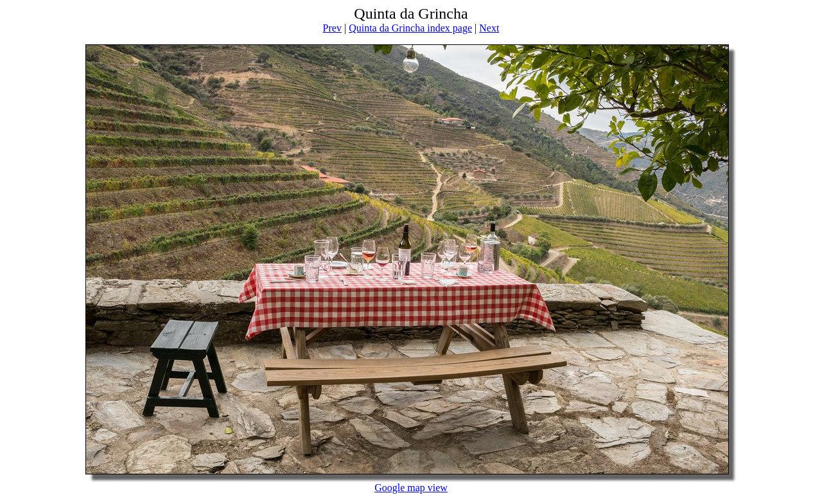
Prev (332, 27)
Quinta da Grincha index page (410, 27)
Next (489, 27)
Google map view (411, 487)
